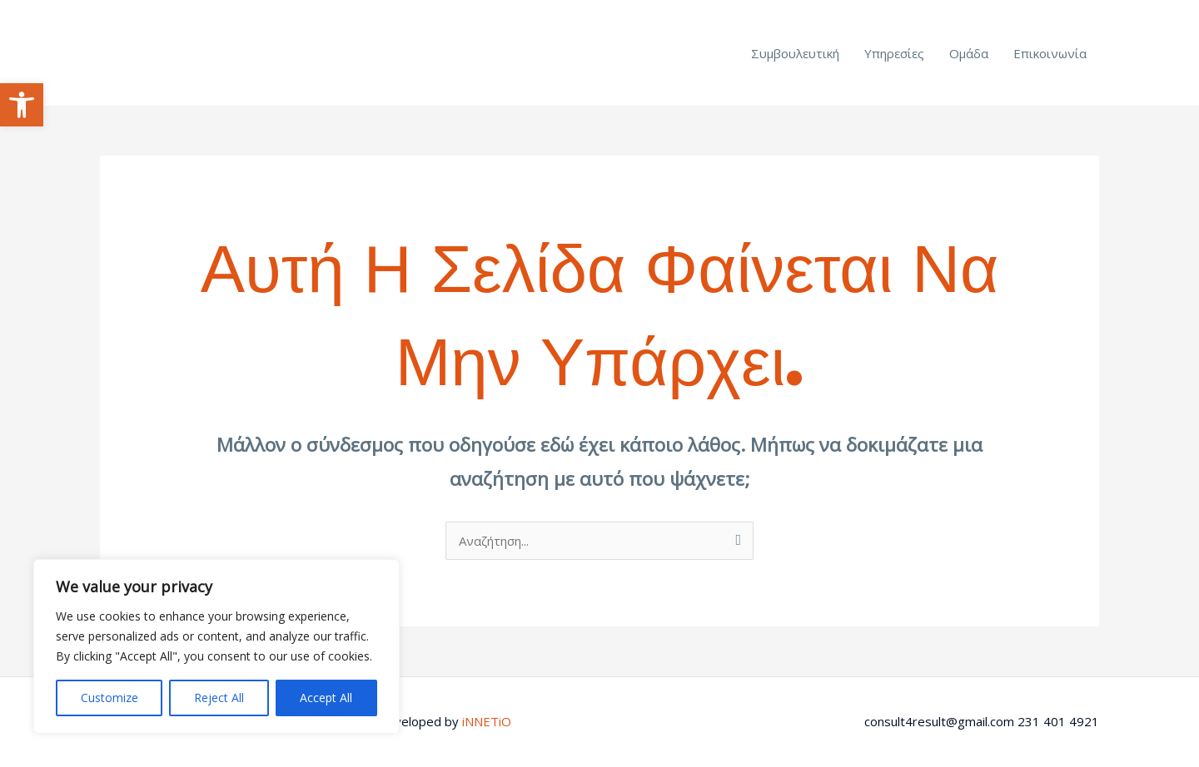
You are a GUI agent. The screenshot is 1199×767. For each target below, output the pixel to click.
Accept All (326, 697)
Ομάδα (968, 53)
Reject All (219, 697)
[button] (21, 104)
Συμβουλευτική (795, 53)
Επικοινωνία (1050, 53)
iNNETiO (486, 721)
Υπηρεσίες (894, 53)
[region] (216, 646)
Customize (109, 697)
